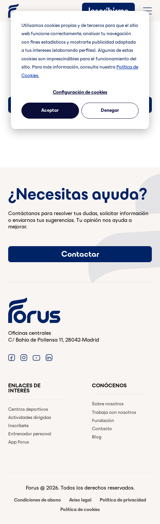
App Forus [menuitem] (18, 442)
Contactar (80, 254)
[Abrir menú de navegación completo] (147, 11)
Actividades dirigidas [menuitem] (29, 417)
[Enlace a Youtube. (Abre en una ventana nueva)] (36, 357)
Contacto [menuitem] (102, 428)
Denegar (110, 110)
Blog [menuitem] (96, 436)
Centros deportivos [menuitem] (28, 409)
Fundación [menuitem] (103, 420)
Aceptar (50, 110)
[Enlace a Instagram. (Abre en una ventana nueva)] (23, 357)
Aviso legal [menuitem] (80, 500)
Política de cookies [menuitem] (80, 509)
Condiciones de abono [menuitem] (37, 500)
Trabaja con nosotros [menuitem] (114, 412)
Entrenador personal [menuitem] (29, 433)
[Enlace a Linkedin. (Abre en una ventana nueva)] (49, 357)
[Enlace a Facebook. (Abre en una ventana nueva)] (11, 357)
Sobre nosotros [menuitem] (108, 403)
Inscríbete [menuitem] (18, 425)
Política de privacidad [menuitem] (123, 500)
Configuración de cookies (80, 92)
